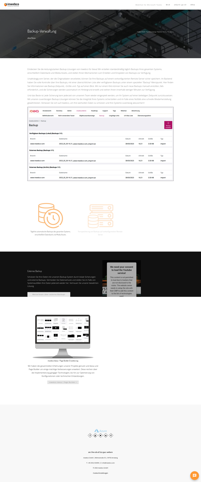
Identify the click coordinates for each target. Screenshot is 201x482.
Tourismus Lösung (151, 32)
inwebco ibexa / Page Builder (63, 382)
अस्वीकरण (110, 452)
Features (159, 32)
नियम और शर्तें (95, 452)
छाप (89, 452)
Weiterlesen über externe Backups (48, 294)
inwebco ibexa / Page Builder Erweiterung (63, 360)
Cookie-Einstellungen (100, 473)
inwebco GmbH (141, 32)
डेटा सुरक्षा (103, 452)
